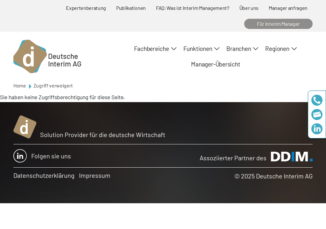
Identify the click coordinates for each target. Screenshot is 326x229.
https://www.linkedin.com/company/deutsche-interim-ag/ (316, 129)
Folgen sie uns (42, 156)
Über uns (249, 8)
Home (19, 85)
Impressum (94, 175)
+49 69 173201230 (316, 100)
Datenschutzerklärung (43, 175)
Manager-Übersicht (215, 64)
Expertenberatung (86, 8)
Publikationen (131, 8)
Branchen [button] (238, 48)
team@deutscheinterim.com (316, 114)
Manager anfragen (288, 8)
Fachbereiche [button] (151, 48)
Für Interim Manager (278, 24)
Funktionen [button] (197, 48)
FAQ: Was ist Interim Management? (192, 8)
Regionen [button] (277, 48)
